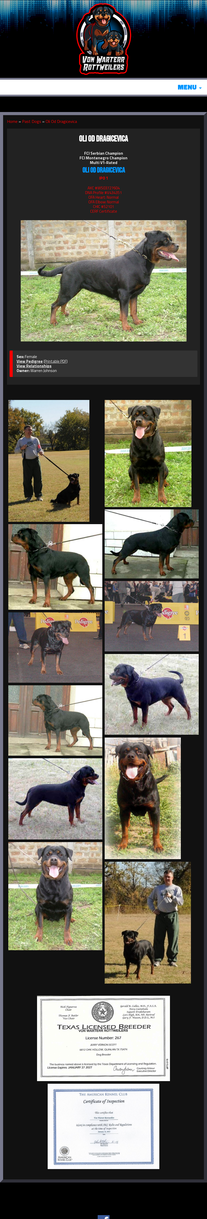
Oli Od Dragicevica (61, 121)
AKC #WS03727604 (104, 188)
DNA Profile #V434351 (103, 193)
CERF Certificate (103, 211)
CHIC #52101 (103, 207)
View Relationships (34, 366)
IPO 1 (103, 178)
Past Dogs (31, 121)
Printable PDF (56, 361)
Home (12, 121)
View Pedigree (30, 361)
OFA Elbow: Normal (103, 202)
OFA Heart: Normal (103, 197)
